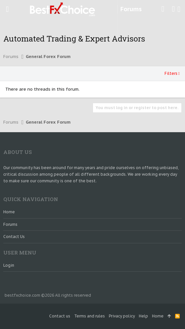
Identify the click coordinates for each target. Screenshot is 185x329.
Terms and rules (89, 316)
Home (9, 211)
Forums (10, 224)
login (8, 265)
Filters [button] (171, 73)
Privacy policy (122, 316)
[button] (7, 9)
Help (143, 316)
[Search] (179, 9)
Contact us (14, 236)
